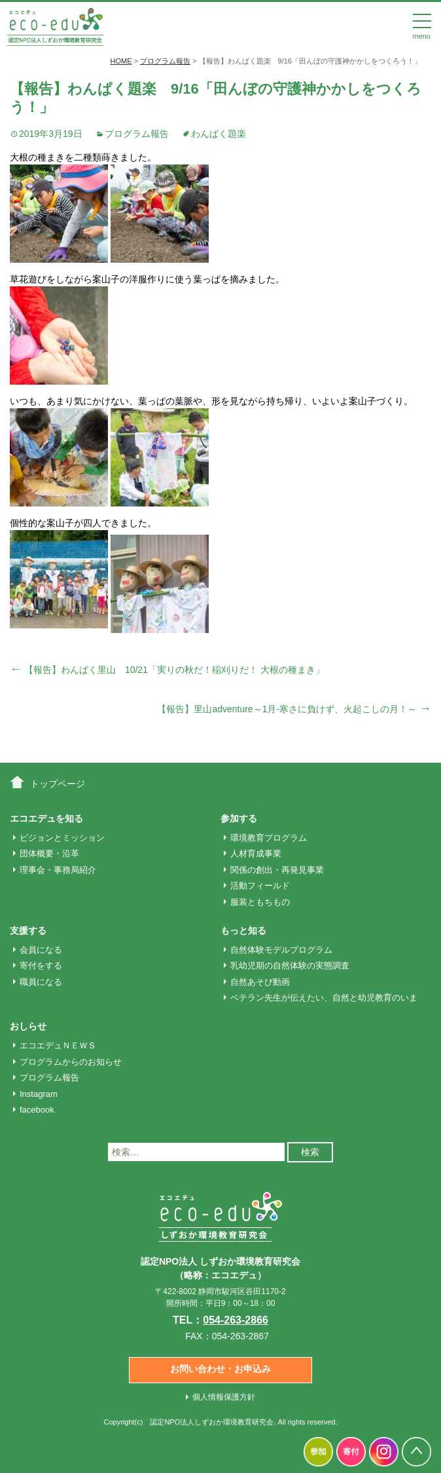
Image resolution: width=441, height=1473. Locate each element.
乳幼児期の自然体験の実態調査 (289, 965)
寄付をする (41, 965)
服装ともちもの (260, 902)
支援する (28, 930)
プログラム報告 (137, 133)
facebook (37, 1110)
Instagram (39, 1094)
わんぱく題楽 (218, 133)
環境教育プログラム (268, 838)
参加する (238, 818)
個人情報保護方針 (223, 1397)
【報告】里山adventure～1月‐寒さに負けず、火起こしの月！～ (294, 709)
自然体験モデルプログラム (281, 950)
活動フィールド (260, 885)
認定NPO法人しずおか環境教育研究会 (211, 1422)
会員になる (41, 950)
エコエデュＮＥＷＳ (58, 1045)
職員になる (41, 982)
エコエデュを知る (46, 818)
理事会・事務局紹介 (58, 870)
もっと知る (243, 930)
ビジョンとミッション (62, 838)
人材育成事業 (255, 853)
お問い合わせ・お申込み (220, 1369)
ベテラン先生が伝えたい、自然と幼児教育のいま (323, 998)
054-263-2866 (235, 1320)
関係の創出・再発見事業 (277, 870)
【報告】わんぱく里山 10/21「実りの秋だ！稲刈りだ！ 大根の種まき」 (167, 669)
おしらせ (28, 1026)
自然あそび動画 (260, 982)
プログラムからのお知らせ (71, 1062)
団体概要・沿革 (49, 853)
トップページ (57, 783)
